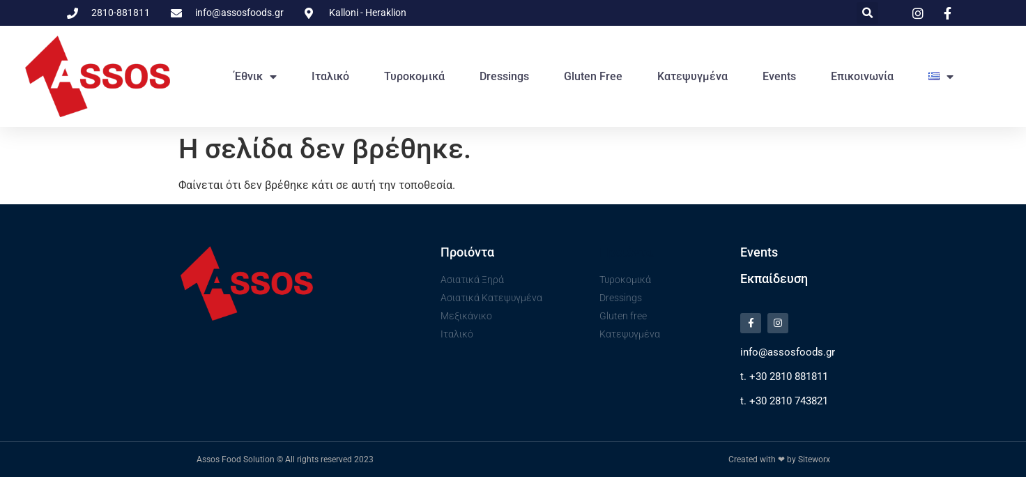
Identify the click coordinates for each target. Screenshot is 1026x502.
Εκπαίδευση (774, 278)
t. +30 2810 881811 (784, 379)
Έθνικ (255, 76)
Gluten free (593, 76)
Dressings (504, 76)
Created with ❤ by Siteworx (779, 462)
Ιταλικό (330, 76)
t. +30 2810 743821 (784, 403)
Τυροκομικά (414, 76)
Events (779, 76)
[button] (867, 13)
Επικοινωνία (862, 76)
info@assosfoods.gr (787, 355)
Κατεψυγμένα (692, 76)
